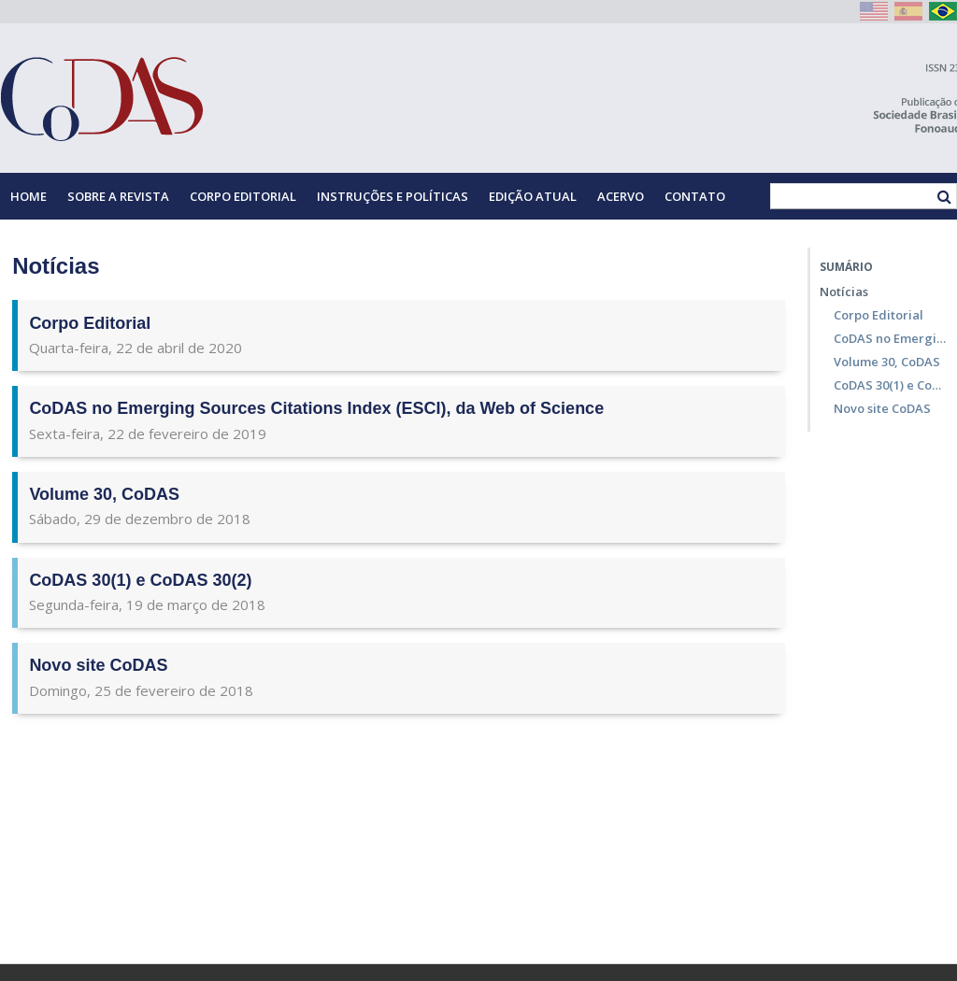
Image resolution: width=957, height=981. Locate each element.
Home (28, 196)
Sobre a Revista (118, 196)
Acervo (620, 196)
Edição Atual (533, 196)
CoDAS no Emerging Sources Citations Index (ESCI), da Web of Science (316, 408)
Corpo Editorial (243, 196)
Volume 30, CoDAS (104, 494)
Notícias (844, 291)
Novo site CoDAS (98, 665)
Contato (694, 196)
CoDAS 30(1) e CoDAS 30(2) (140, 580)
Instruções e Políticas (392, 196)
